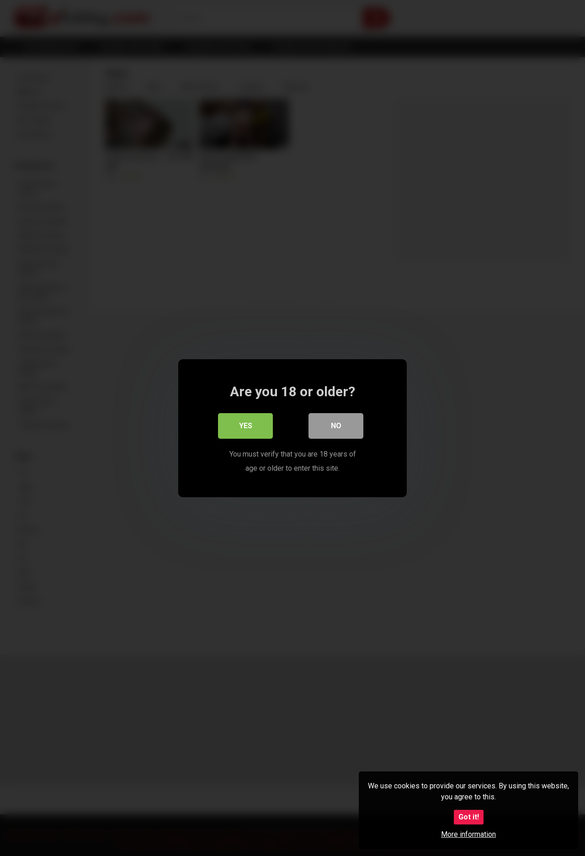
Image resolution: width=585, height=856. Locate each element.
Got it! (468, 817)
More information (468, 834)
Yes (245, 425)
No (336, 425)
